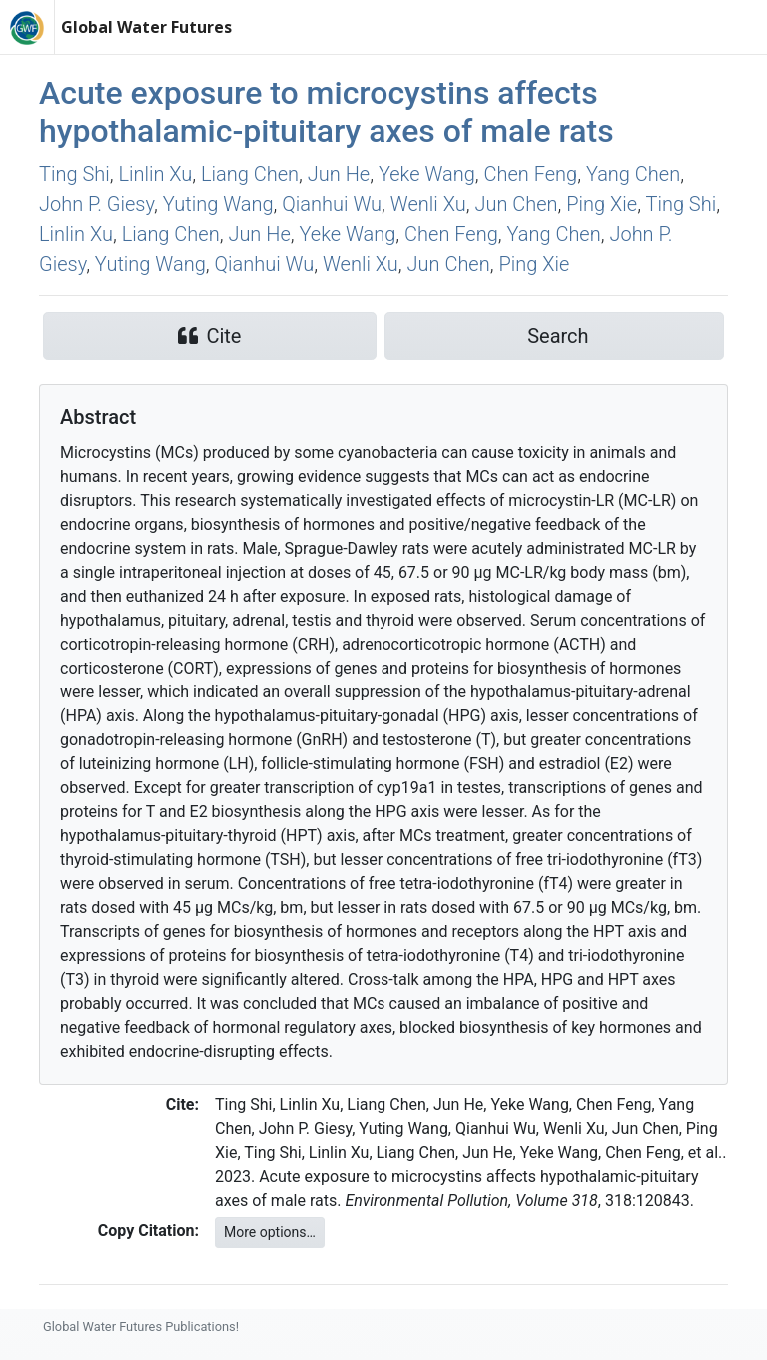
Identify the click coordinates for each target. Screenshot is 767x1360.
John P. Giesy (96, 204)
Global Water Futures (146, 27)
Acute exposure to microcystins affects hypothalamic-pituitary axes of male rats (326, 112)
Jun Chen (515, 204)
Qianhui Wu (332, 204)
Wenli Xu (428, 204)
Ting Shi (74, 174)
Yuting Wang (218, 204)
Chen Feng (531, 174)
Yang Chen (633, 174)
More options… (270, 1232)
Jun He (339, 174)
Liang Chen (250, 174)
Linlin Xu (155, 174)
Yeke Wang (427, 174)
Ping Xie (601, 204)
